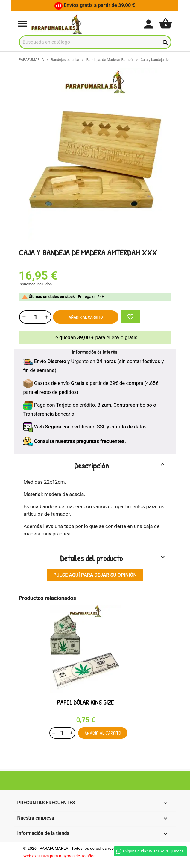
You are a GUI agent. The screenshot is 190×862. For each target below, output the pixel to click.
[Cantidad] (35, 317)
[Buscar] (95, 42)
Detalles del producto (113, 558)
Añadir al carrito (86, 317)
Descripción (120, 465)
